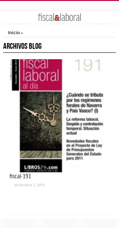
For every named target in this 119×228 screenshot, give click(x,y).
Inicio (14, 32)
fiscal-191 (20, 175)
